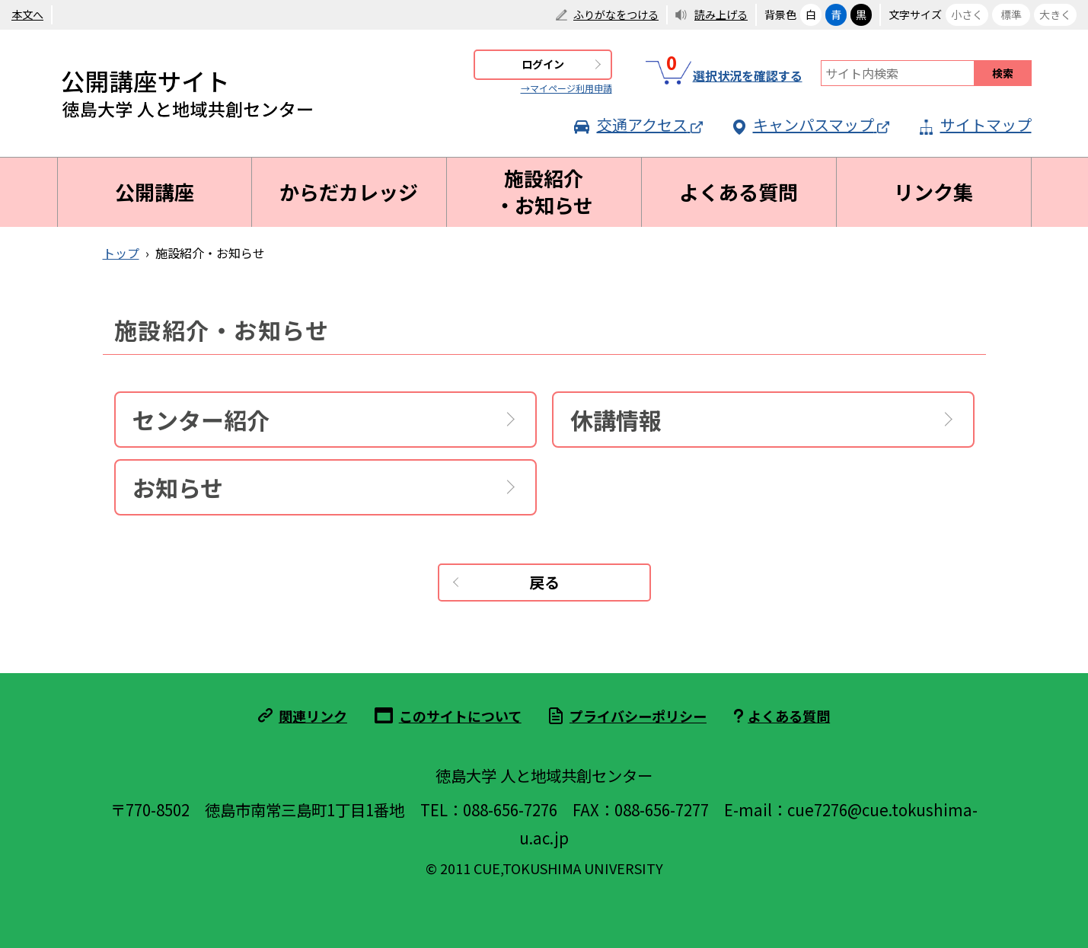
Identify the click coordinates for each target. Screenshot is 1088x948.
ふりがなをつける (616, 14)
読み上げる (721, 14)
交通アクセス (638, 124)
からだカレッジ (348, 191)
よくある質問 (738, 191)
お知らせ (177, 487)
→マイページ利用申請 (566, 87)
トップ (121, 253)
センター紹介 (201, 419)
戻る (544, 582)
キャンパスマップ (811, 124)
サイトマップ (976, 124)
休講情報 (616, 419)
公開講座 (154, 191)
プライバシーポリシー (638, 716)
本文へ (27, 14)
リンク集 (933, 191)
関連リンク (313, 716)
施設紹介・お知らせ (544, 191)
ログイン (543, 64)
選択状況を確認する (724, 73)
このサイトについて (460, 716)
